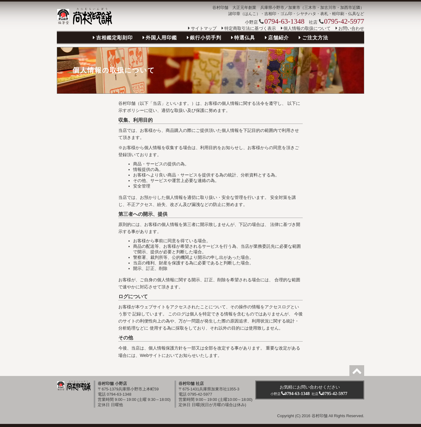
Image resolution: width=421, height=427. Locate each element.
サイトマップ (204, 28)
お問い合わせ (351, 28)
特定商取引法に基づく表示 (250, 28)
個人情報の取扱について (307, 28)
